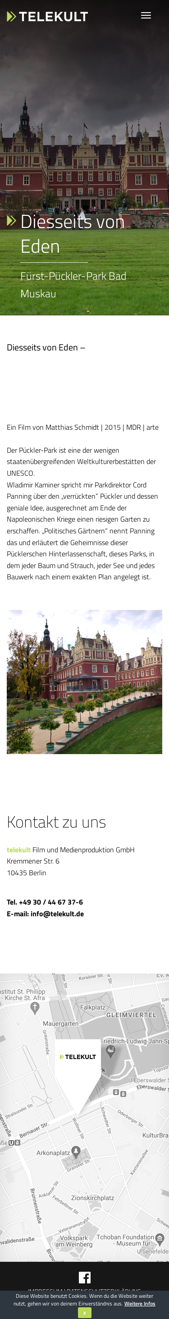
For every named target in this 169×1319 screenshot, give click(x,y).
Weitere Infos (139, 1303)
